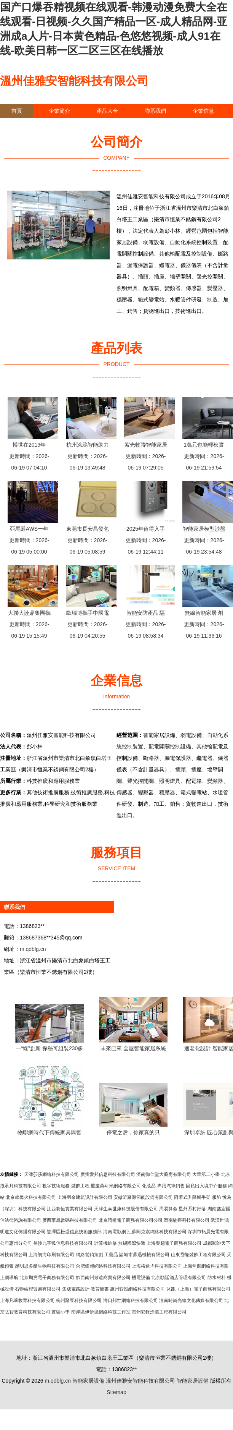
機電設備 (141, 1277)
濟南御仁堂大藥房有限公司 (163, 1174)
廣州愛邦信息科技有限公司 (107, 1174)
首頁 (16, 111)
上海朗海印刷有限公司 (51, 1254)
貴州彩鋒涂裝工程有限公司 (159, 1312)
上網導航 (9, 1277)
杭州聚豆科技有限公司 (79, 1300)
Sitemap (116, 1392)
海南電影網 (114, 1231)
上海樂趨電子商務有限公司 (174, 1243)
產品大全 (107, 111)
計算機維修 (105, 1243)
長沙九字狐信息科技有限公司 (63, 1243)
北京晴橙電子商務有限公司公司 (131, 1220)
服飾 (216, 1197)
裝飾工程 (80, 1186)
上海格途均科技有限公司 (157, 1266)
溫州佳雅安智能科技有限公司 (74, 80)
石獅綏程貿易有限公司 (38, 1289)
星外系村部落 (192, 1208)
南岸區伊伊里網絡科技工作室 (101, 1312)
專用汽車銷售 (171, 1186)
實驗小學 (60, 1312)
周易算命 (168, 1208)
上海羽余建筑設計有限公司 (84, 1197)
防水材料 (216, 1277)
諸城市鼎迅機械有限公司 (144, 1254)
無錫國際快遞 (131, 1243)
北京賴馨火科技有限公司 (31, 1197)
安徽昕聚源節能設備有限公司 (143, 1197)
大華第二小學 (206, 1174)
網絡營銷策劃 (89, 1254)
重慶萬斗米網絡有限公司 (116, 1186)
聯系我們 (155, 111)
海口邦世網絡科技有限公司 (130, 1300)
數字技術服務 (56, 1186)
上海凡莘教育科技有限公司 (27, 1300)
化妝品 (149, 1186)
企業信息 (203, 111)
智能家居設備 (88, 1381)
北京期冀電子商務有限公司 (46, 1277)
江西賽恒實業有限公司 (70, 1208)
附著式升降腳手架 (192, 1197)
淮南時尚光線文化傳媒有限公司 (191, 1300)
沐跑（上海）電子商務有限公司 (198, 1289)
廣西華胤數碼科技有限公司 (69, 1220)
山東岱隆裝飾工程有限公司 (198, 1254)
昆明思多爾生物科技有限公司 (44, 1266)
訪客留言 (22, 125)
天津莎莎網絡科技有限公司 (51, 1174)
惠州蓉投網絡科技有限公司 (137, 1289)
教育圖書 (100, 1289)
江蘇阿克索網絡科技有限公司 (157, 1231)
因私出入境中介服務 (206, 1186)
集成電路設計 (75, 1289)
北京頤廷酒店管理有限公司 (178, 1277)
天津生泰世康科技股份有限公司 (126, 1208)
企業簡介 (59, 111)
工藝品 (111, 1254)
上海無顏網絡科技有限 (206, 1266)
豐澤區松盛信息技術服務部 (74, 1231)
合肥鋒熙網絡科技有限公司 (103, 1266)
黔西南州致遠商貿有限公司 (103, 1277)
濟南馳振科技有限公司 (186, 1220)
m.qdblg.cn (33, 949)
